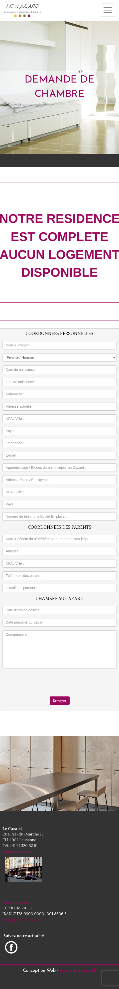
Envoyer (59, 701)
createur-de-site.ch (78, 970)
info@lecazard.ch (17, 851)
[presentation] (60, 682)
